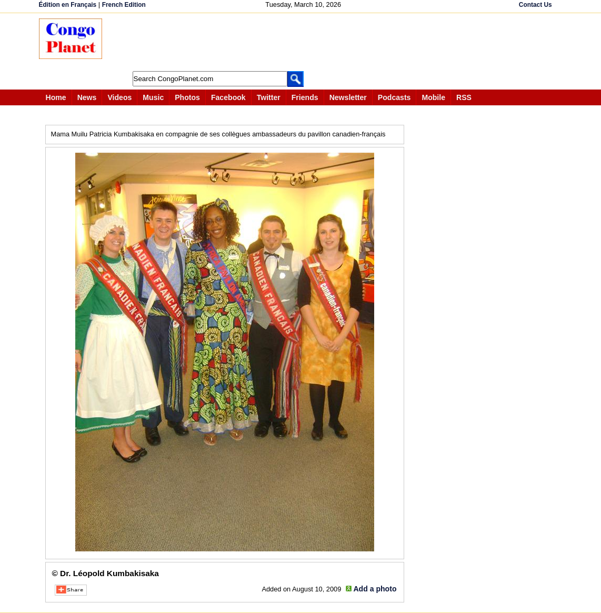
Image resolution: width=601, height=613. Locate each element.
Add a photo (374, 589)
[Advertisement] (304, 42)
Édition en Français (68, 4)
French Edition (124, 4)
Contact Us (535, 4)
